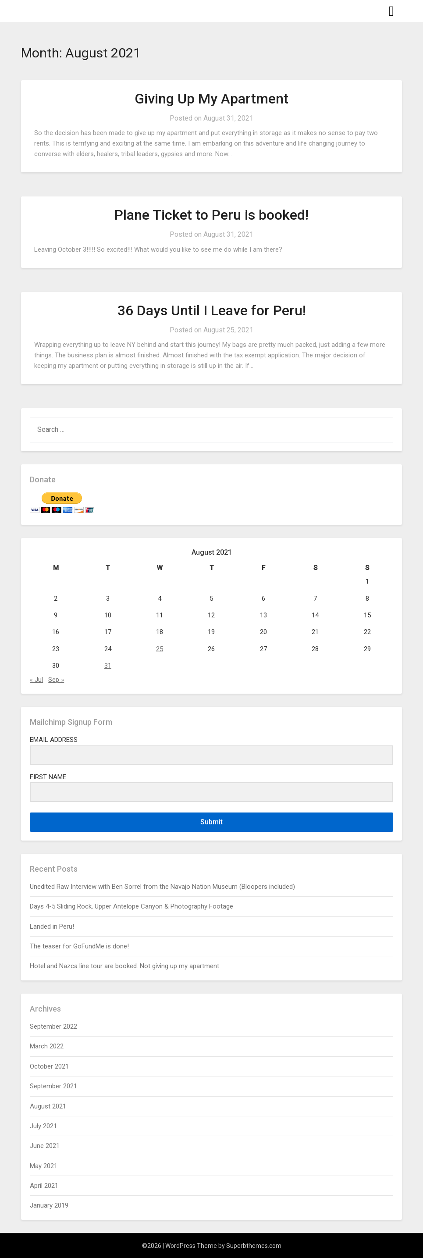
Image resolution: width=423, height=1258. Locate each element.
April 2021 (44, 1186)
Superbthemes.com (253, 1245)
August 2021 (48, 1106)
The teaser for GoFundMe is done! (79, 946)
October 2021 (49, 1066)
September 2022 (53, 1026)
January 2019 (49, 1205)
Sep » (56, 680)
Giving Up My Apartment (211, 98)
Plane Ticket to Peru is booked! (211, 215)
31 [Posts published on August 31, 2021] (107, 666)
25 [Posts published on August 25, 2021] (159, 649)
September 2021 (53, 1086)
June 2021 (45, 1146)
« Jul (36, 680)
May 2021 (43, 1166)
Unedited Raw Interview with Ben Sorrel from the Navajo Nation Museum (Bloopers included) (162, 887)
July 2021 (43, 1126)
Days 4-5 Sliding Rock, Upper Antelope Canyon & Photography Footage (131, 906)
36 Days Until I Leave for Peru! (211, 310)
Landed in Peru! (52, 926)
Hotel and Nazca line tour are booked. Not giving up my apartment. (125, 966)
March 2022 (47, 1046)
